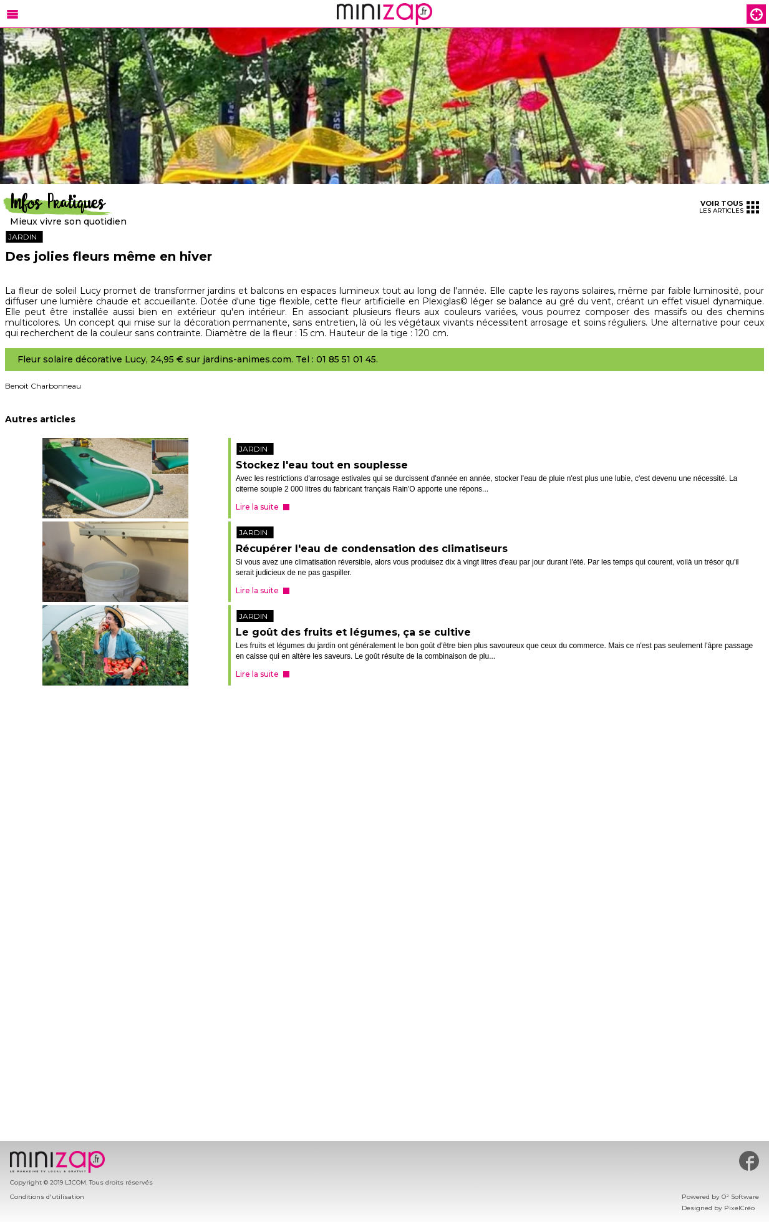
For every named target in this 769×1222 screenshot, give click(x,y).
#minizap (749, 1161)
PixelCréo (739, 1208)
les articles (729, 207)
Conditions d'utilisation (47, 1197)
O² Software (740, 1197)
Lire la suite (257, 507)
